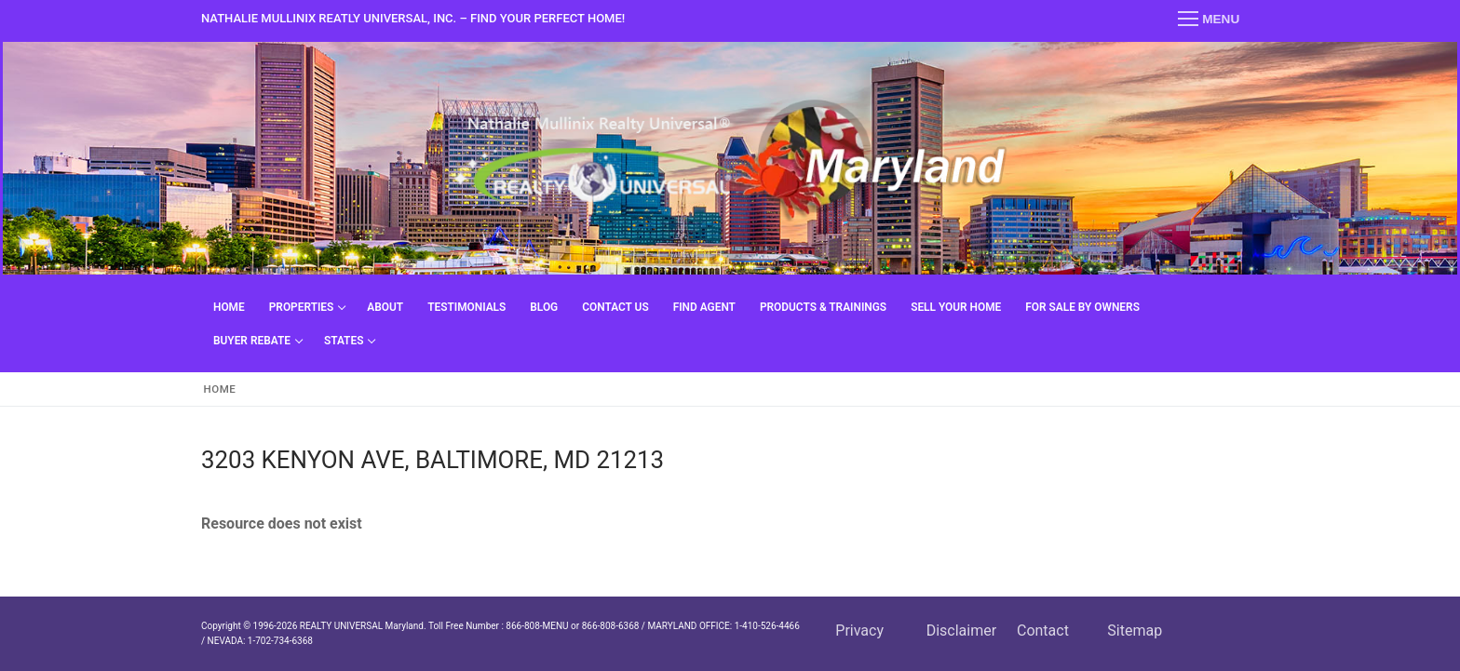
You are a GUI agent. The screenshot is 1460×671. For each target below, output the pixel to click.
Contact (1043, 630)
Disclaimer (961, 630)
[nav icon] (1208, 19)
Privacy (859, 630)
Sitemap (1134, 630)
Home (220, 389)
